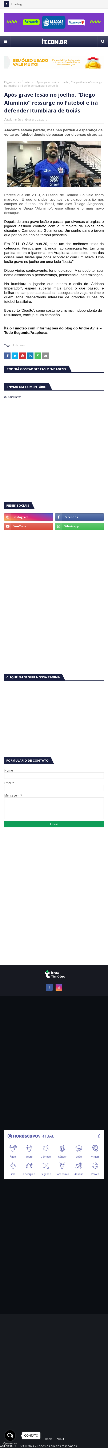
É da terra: (28, 82)
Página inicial (12, 82)
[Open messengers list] (10, 1435)
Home (48, 1439)
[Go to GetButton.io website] (10, 1443)
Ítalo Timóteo (15, 119)
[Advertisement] (54, 565)
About (60, 1439)
